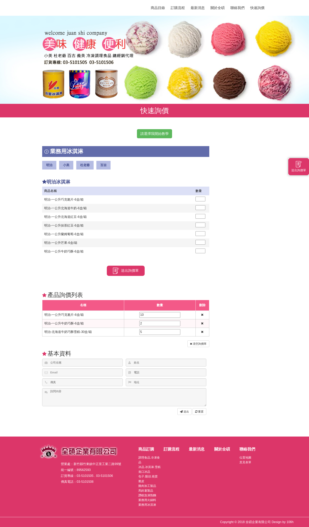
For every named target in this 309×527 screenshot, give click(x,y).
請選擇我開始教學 (154, 134)
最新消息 (198, 8)
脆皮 (141, 481)
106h (290, 522)
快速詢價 (257, 8)
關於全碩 (217, 8)
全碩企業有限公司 (91, 8)
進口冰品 (144, 471)
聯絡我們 (237, 8)
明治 (49, 165)
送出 (184, 411)
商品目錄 (158, 8)
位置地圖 (245, 457)
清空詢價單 (198, 343)
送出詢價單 (126, 271)
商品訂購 (146, 449)
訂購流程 (178, 8)
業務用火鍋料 (147, 500)
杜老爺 (85, 165)
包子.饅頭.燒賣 (148, 476)
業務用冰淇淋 (147, 504)
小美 (66, 165)
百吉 (103, 165)
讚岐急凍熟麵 (147, 495)
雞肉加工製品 (147, 485)
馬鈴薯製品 (145, 490)
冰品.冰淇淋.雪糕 (149, 467)
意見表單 (245, 462)
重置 (199, 411)
